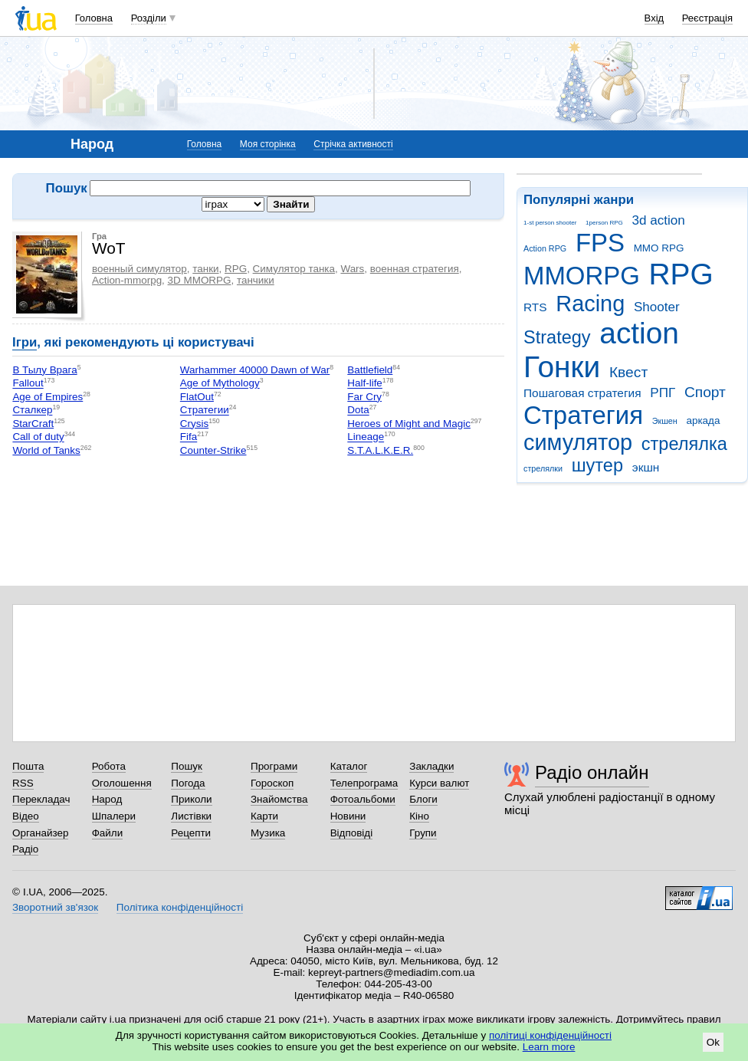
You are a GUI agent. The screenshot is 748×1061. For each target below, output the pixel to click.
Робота (109, 766)
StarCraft (33, 423)
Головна (94, 18)
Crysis (194, 423)
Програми (274, 766)
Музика (268, 833)
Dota (358, 410)
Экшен (664, 420)
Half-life (364, 383)
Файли (107, 833)
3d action (658, 220)
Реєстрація (707, 18)
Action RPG (544, 248)
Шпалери (114, 816)
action (639, 333)
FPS (600, 242)
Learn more (549, 1047)
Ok (713, 1042)
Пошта (28, 766)
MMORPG (581, 275)
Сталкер (32, 410)
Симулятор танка (294, 268)
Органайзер (40, 833)
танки (205, 268)
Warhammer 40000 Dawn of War (255, 370)
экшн (646, 467)
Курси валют (439, 783)
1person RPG (604, 222)
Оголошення (122, 783)
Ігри (24, 342)
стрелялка (684, 444)
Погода (188, 783)
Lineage (365, 437)
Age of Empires (47, 396)
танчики (255, 280)
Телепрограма (364, 783)
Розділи (148, 18)
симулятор (577, 442)
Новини (348, 816)
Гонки (561, 366)
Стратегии (204, 410)
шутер (597, 465)
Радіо (25, 849)
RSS (23, 783)
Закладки (431, 766)
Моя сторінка (268, 144)
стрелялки (543, 468)
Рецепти (191, 833)
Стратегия (583, 415)
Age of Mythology (220, 383)
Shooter (657, 307)
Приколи (191, 799)
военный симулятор (139, 268)
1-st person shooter (549, 222)
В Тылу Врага (44, 370)
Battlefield (369, 370)
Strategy (557, 337)
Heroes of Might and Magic (409, 423)
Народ (107, 799)
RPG (681, 274)
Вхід (654, 18)
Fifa (188, 437)
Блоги (423, 799)
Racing (590, 303)
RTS (535, 307)
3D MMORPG (199, 280)
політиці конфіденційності (550, 1035)
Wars (352, 268)
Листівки (191, 816)
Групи (422, 833)
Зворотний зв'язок (55, 907)
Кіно (419, 816)
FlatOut (197, 396)
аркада (703, 420)
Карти (264, 816)
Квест (628, 372)
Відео (25, 816)
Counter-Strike (213, 450)
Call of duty (38, 437)
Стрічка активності (352, 144)
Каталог (349, 766)
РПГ (662, 393)
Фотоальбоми (362, 799)
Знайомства (279, 799)
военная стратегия (414, 268)
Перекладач (41, 799)
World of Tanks (46, 450)
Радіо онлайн (592, 772)
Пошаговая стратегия (582, 392)
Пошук (186, 766)
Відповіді (351, 833)
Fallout (27, 383)
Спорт (705, 392)
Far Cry (364, 396)
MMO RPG (659, 248)
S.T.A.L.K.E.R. (380, 450)
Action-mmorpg (127, 280)
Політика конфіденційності (179, 907)
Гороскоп (272, 783)
